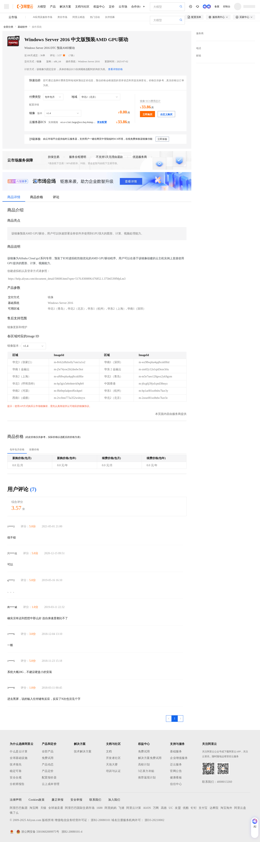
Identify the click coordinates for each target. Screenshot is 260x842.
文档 (109, 751)
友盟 (178, 807)
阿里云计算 (133, 807)
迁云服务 (176, 764)
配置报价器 (49, 777)
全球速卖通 (55, 807)
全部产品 (48, 751)
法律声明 (16, 799)
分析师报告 (17, 784)
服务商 (200, 33)
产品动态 (48, 764)
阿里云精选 (79, 17)
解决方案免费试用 (150, 758)
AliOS (147, 807)
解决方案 (65, 6)
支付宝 (203, 807)
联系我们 (95, 799)
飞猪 (121, 807)
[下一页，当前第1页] (180, 718)
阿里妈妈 (110, 807)
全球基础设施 (18, 758)
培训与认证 (113, 771)
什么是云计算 (18, 751)
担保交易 (53, 156)
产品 (53, 6)
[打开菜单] (6, 6)
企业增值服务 (179, 758)
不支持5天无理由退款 (109, 156)
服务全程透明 (77, 156)
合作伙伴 (137, 6)
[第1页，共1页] (175, 718)
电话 (198, 48)
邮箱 (198, 55)
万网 (156, 807)
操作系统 (37, 26)
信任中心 (176, 784)
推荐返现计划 (147, 777)
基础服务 (176, 751)
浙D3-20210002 (155, 820)
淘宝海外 (226, 807)
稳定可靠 (16, 771)
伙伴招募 (110, 17)
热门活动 (95, 17)
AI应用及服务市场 (42, 17)
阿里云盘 (240, 807)
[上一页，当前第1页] (169, 718)
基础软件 (22, 26)
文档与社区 (82, 6)
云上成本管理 (51, 784)
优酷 (186, 807)
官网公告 (176, 771)
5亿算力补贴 (146, 771)
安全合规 (16, 777)
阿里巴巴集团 (18, 807)
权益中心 (99, 6)
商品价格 (36, 197)
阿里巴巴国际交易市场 (79, 807)
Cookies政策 (36, 799)
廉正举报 (57, 799)
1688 (99, 807)
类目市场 (62, 17)
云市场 (123, 6)
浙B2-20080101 (100, 820)
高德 (164, 807)
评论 (56, 197)
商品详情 (13, 197)
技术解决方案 (83, 751)
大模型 (41, 6)
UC (171, 807)
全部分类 (8, 26)
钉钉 (194, 807)
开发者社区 (113, 758)
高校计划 (144, 764)
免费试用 (48, 758)
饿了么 (14, 812)
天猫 (43, 807)
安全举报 (76, 799)
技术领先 (16, 764)
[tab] (17, 449)
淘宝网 (33, 807)
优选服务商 (140, 156)
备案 (216, 6)
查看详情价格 (115, 69)
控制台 (226, 6)
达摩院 (214, 807)
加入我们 (114, 799)
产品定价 (48, 771)
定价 (112, 6)
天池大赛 (112, 764)
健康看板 (176, 777)
